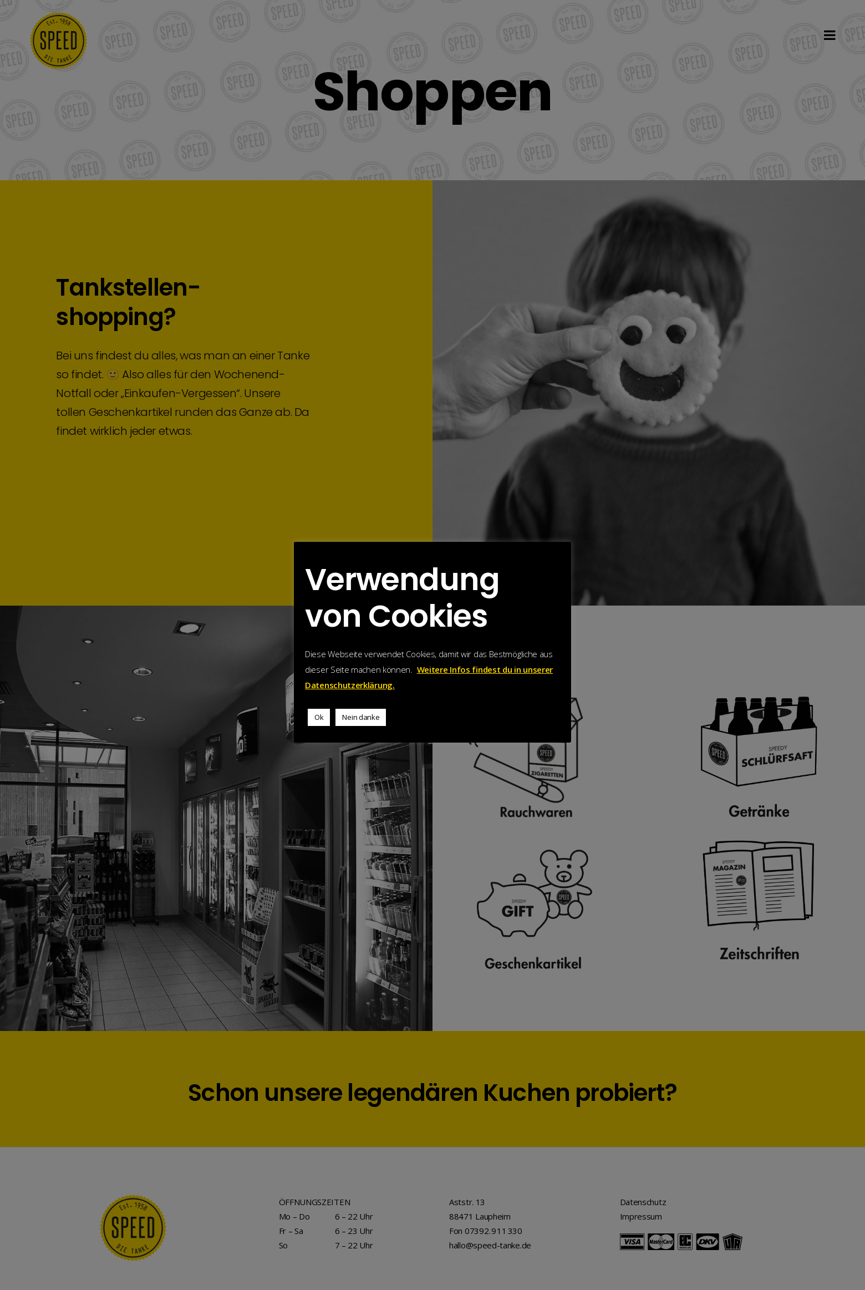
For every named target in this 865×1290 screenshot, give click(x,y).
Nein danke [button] (360, 717)
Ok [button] (318, 717)
